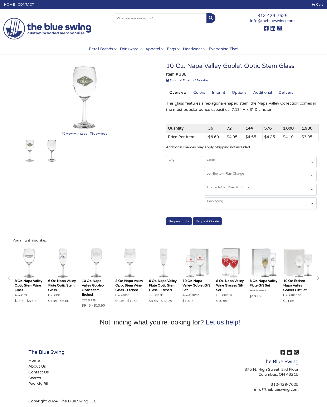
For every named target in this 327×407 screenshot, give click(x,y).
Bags (171, 49)
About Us (37, 366)
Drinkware (129, 49)
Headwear (192, 49)
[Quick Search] (159, 18)
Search (34, 378)
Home (34, 360)
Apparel (152, 49)
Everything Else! (223, 49)
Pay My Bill (38, 384)
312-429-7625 (273, 15)
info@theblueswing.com (272, 21)
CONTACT (26, 5)
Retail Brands (101, 49)
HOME (9, 5)
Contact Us (38, 372)
